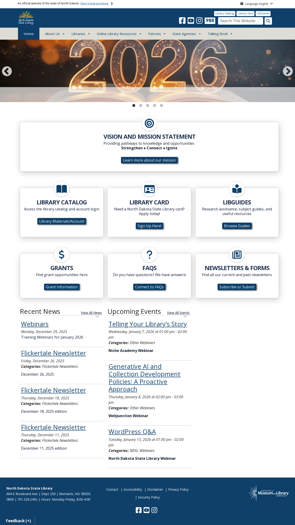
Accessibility (133, 489)
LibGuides (263, 13)
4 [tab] (154, 104)
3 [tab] (147, 104)
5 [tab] (161, 104)
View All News (91, 313)
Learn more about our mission (149, 160)
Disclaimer (155, 489)
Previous (6, 71)
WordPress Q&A (132, 431)
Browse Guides (237, 225)
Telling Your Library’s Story (148, 324)
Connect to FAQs (149, 286)
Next (287, 71)
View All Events (178, 313)
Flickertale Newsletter (53, 353)
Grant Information (62, 286)
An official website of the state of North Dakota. (63, 3)
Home (29, 33)
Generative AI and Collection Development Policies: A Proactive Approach (144, 377)
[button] (182, 21)
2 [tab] (140, 104)
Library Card (245, 13)
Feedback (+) (18, 520)
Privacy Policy (178, 489)
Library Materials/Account (61, 221)
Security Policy (149, 497)
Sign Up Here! (149, 225)
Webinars (35, 324)
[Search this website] (268, 21)
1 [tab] (133, 104)
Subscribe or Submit (236, 286)
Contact (112, 489)
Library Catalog (224, 13)
